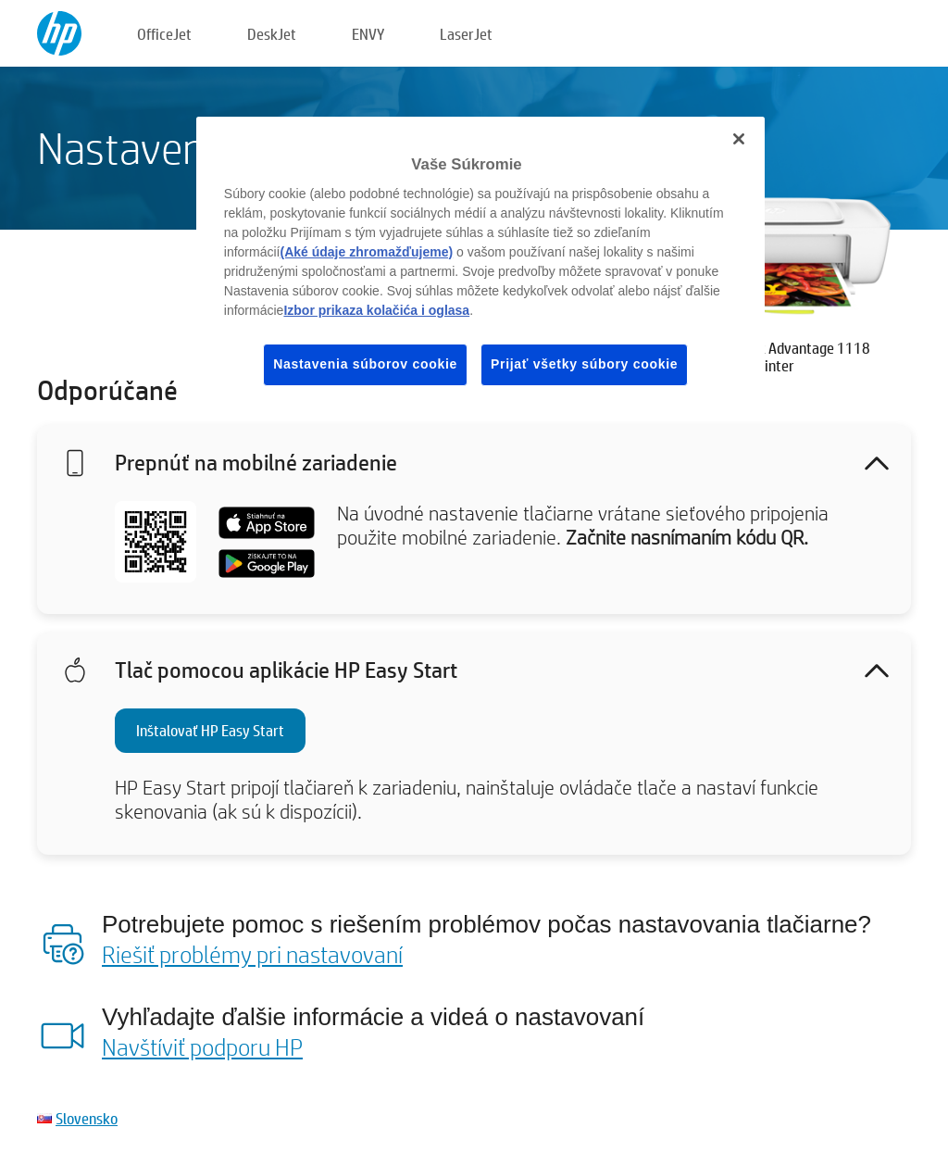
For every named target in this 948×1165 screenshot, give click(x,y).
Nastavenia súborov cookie (365, 364)
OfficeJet (164, 33)
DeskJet (271, 33)
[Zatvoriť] (738, 139)
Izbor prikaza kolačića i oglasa (376, 310)
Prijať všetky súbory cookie (584, 364)
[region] (480, 266)
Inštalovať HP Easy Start (210, 730)
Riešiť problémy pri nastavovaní (252, 954)
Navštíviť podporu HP (202, 1046)
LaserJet (466, 33)
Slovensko (87, 1118)
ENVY (368, 33)
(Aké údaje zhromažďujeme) (366, 251)
